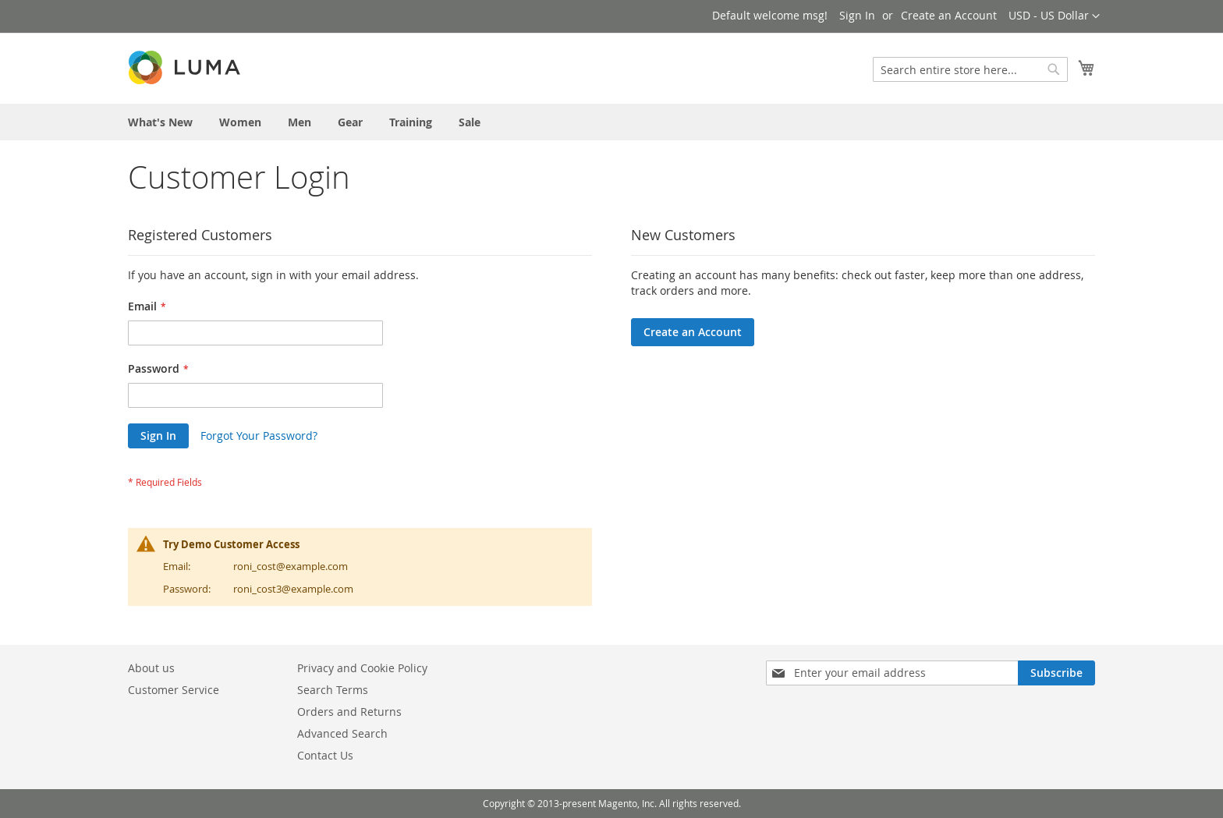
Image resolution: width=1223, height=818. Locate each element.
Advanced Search (342, 733)
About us (151, 667)
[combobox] (970, 69)
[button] (1054, 16)
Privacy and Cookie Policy (362, 667)
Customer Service (173, 689)
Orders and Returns (349, 711)
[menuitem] (160, 122)
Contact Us (325, 755)
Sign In (857, 15)
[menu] (611, 122)
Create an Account (949, 15)
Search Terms (332, 689)
